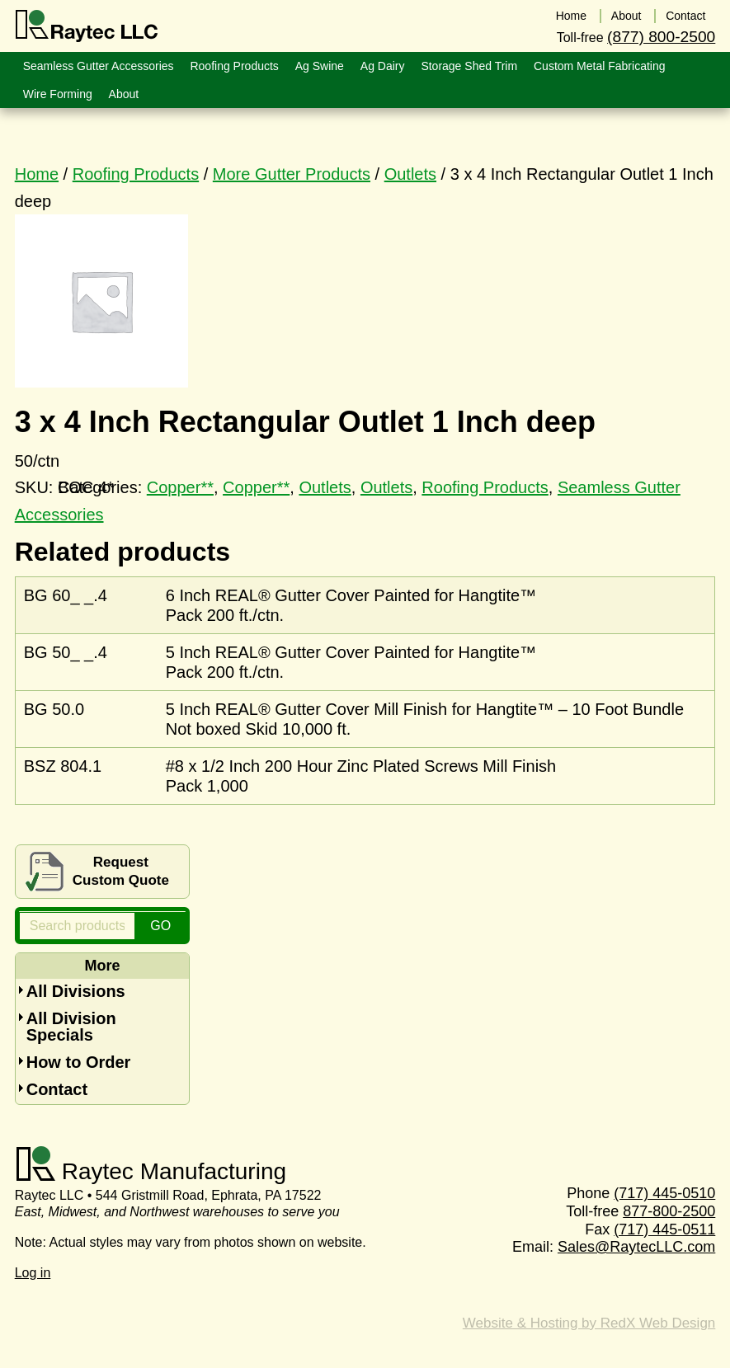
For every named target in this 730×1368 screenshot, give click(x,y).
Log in (33, 1273)
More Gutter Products (291, 174)
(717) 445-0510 (664, 1193)
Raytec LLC (87, 26)
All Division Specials (71, 1026)
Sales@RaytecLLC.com (636, 1247)
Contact (56, 1089)
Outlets (410, 174)
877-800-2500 (669, 1211)
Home (37, 174)
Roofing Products (136, 174)
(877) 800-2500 (661, 36)
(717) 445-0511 (664, 1229)
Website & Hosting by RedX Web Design (589, 1323)
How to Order (78, 1062)
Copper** (256, 487)
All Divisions (75, 991)
